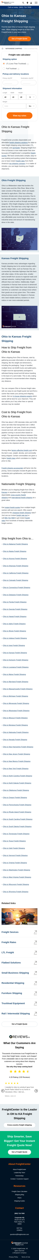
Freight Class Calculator (19, 1191)
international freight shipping (21, 498)
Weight (5, 102)
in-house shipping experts (22, 396)
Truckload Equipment (13, 1003)
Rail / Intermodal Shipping (16, 1013)
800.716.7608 (9, 518)
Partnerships (19, 1176)
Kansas (4, 492)
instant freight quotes (12, 507)
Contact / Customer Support (20, 1179)
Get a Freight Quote (19, 39)
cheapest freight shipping (21, 513)
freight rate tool (22, 515)
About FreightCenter (19, 1169)
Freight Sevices (10, 932)
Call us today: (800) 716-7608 (19, 7)
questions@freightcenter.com (19, 1234)
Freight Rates (9, 942)
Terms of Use (26, 1257)
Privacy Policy (13, 1257)
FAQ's (20, 1198)
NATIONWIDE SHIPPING (14, 48)
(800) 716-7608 (20, 1213)
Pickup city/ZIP (7, 78)
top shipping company (17, 163)
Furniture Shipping (12, 993)
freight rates (20, 161)
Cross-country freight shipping (19, 1125)
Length (5, 93)
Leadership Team (19, 1172)
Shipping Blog (19, 1194)
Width (12, 93)
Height (20, 93)
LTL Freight (8, 952)
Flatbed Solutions (11, 962)
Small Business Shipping (15, 972)
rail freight (16, 148)
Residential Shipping (13, 983)
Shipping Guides (19, 1201)
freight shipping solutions (18, 142)
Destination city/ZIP (27, 78)
